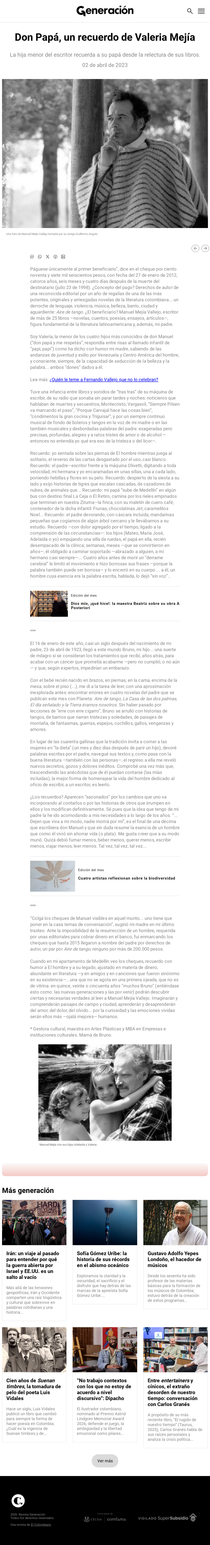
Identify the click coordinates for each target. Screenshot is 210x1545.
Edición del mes (84, 595)
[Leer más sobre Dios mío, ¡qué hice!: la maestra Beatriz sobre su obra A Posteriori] (49, 604)
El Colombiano (41, 1525)
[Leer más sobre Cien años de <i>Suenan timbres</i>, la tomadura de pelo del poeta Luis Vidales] (34, 1421)
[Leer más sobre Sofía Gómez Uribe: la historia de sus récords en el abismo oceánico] (105, 1285)
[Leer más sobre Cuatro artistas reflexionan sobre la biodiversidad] (52, 876)
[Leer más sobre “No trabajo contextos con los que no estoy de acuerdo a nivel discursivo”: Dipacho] (105, 1421)
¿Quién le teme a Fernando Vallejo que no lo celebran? (104, 379)
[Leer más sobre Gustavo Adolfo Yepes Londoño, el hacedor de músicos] (176, 1288)
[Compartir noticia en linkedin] (63, 257)
